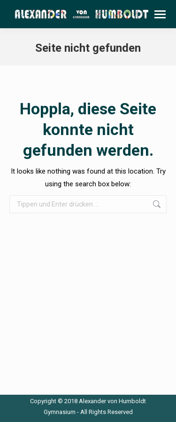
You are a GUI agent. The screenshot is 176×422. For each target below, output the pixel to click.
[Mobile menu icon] (160, 14)
